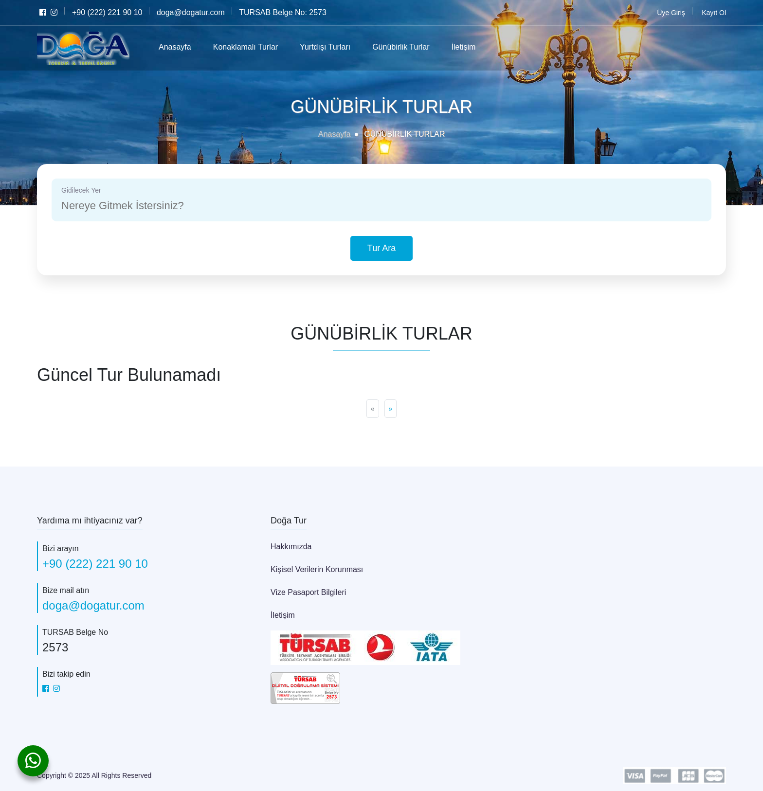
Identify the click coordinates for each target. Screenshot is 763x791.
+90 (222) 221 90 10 (96, 563)
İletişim (475, 47)
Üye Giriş (671, 13)
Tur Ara (381, 248)
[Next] (390, 408)
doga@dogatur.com (93, 605)
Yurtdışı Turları (333, 47)
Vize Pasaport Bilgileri (309, 591)
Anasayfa (177, 47)
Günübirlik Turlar (410, 47)
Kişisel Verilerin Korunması (316, 569)
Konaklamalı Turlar (252, 47)
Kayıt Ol (714, 13)
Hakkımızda (290, 546)
